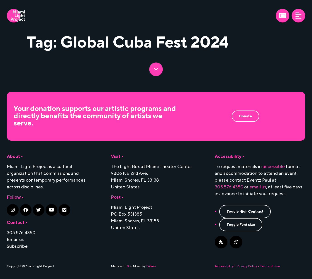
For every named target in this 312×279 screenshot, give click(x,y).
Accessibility (224, 266)
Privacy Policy (246, 266)
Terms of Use (270, 266)
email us (257, 187)
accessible (274, 167)
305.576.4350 (229, 187)
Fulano (151, 266)
